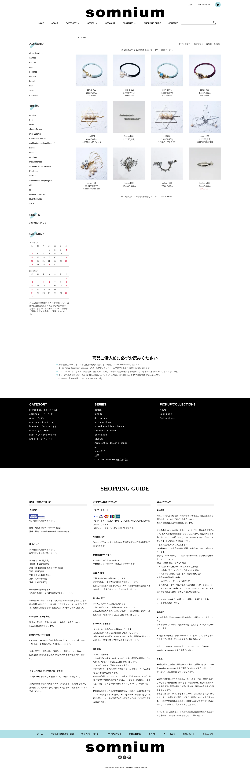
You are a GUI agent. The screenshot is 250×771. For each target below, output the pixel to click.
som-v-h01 (91, 183)
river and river (35, 134)
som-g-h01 (167, 90)
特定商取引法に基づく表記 (62, 734)
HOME (41, 23)
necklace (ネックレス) (42, 422)
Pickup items (167, 418)
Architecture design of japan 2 (42, 143)
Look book (166, 414)
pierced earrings (36, 53)
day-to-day (33, 157)
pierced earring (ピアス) (43, 410)
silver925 (100, 451)
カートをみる (169, 734)
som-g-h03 (204, 90)
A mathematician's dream (40, 166)
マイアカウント (114, 734)
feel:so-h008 (167, 183)
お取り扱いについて (38, 223)
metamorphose (35, 162)
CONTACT (173, 23)
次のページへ (167, 50)
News (163, 410)
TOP (77, 37)
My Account (204, 4)
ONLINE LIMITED (36, 194)
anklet (31, 90)
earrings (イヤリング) (41, 414)
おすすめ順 (198, 44)
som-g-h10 (129, 90)
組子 (31, 190)
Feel (31, 120)
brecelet (32, 76)
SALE (31, 204)
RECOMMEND (35, 199)
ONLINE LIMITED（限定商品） (112, 459)
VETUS (32, 176)
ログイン (152, 734)
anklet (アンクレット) (41, 439)
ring (31, 67)
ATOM (210, 734)
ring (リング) (36, 418)
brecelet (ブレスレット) (42, 426)
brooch (32, 81)
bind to (32, 152)
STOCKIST (110, 23)
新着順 (217, 44)
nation (32, 148)
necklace (33, 72)
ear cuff (32, 62)
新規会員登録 (135, 734)
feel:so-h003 (204, 183)
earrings (32, 58)
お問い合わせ (188, 734)
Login (190, 4)
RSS (204, 734)
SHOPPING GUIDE (152, 23)
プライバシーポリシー (90, 734)
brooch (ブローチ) (39, 430)
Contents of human (37, 138)
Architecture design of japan (41, 180)
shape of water (35, 129)
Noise (31, 124)
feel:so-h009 (129, 183)
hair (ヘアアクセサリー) (42, 434)
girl (30, 185)
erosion (32, 115)
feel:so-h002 (129, 136)
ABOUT (54, 23)
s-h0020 (167, 136)
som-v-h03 (204, 136)
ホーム (40, 734)
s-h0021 (91, 136)
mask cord (33, 95)
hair (84, 37)
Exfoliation (33, 171)
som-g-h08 (91, 90)
